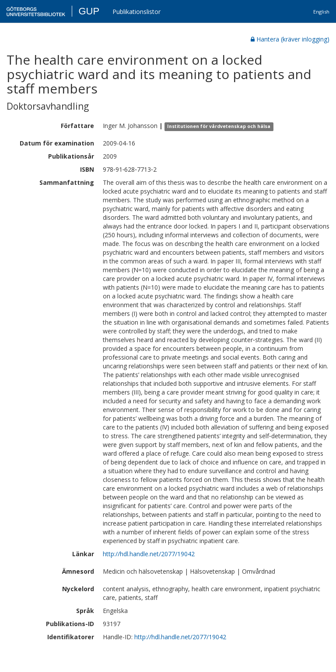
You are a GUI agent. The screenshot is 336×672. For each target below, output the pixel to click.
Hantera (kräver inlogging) (290, 39)
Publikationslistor (136, 11)
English (321, 11)
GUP (88, 11)
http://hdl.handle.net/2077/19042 (149, 554)
